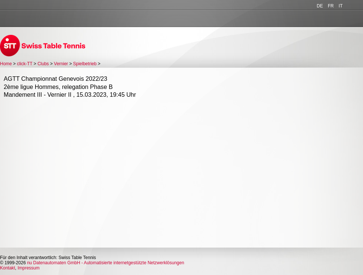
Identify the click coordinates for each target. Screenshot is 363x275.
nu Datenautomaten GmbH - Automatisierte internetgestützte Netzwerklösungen (105, 262)
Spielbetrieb (84, 63)
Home (6, 63)
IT (341, 6)
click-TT (25, 63)
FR (331, 6)
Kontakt (7, 268)
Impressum (28, 268)
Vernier (61, 63)
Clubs (43, 63)
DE (320, 6)
